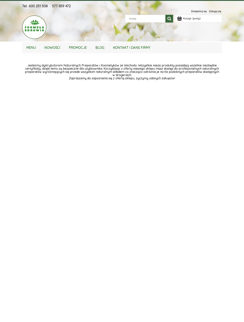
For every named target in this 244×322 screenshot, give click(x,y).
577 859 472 (61, 6)
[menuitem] (31, 47)
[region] (122, 199)
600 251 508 (38, 6)
